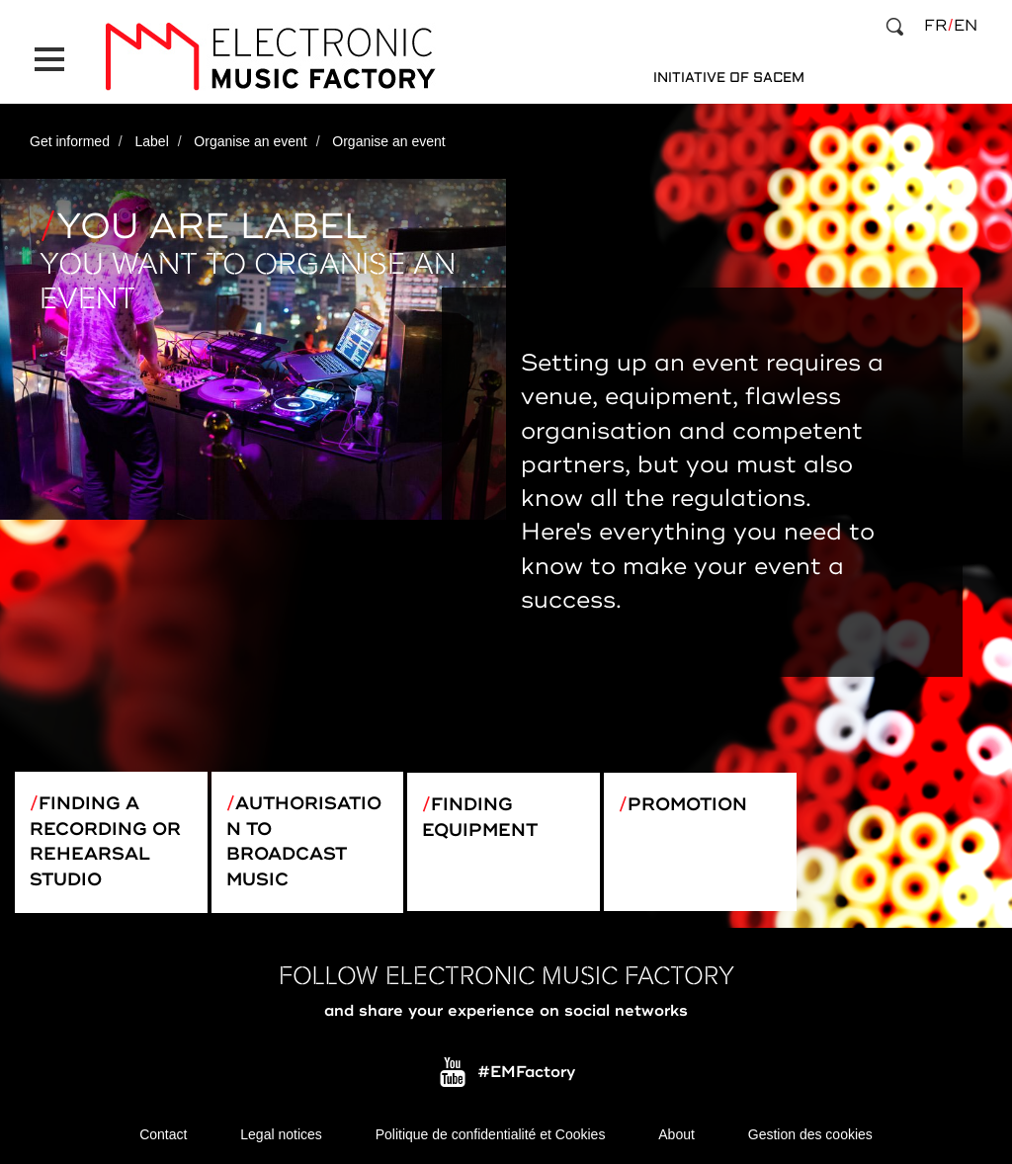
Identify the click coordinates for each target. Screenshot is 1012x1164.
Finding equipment (480, 817)
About (676, 1134)
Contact (163, 1134)
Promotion (687, 804)
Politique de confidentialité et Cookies (491, 1134)
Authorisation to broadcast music (303, 841)
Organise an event (250, 141)
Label (152, 141)
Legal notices (281, 1134)
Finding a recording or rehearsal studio (105, 841)
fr (935, 26)
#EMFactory (526, 1073)
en (965, 26)
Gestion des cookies (810, 1134)
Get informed (70, 141)
